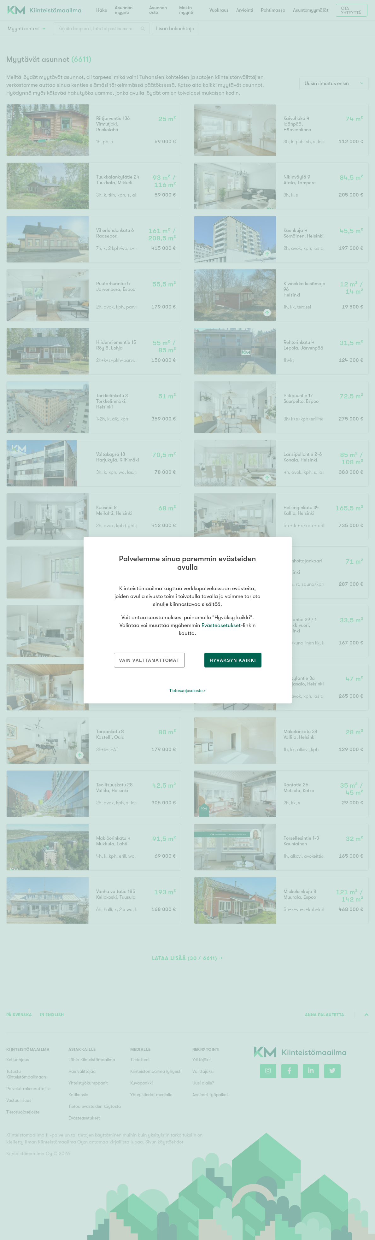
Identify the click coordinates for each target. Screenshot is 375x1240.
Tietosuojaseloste (185, 690)
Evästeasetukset (221, 625)
